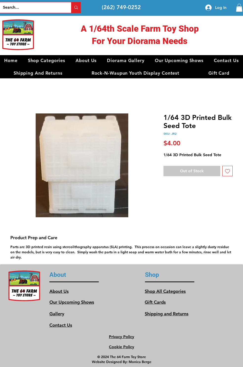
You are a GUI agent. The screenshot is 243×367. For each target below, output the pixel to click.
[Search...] (32, 7)
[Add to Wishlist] (227, 171)
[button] (47, 60)
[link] (239, 8)
